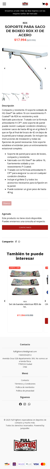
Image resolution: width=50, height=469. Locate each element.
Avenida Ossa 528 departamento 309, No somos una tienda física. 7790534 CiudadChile (25, 362)
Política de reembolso (25, 387)
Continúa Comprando (25, 233)
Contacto (25, 380)
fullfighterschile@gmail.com (25, 351)
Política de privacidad (25, 390)
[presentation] (4, 68)
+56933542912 (25, 355)
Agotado (6, 213)
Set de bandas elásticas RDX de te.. (25, 305)
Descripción (8, 105)
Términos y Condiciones (25, 383)
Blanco (6, 203)
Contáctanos (25, 227)
